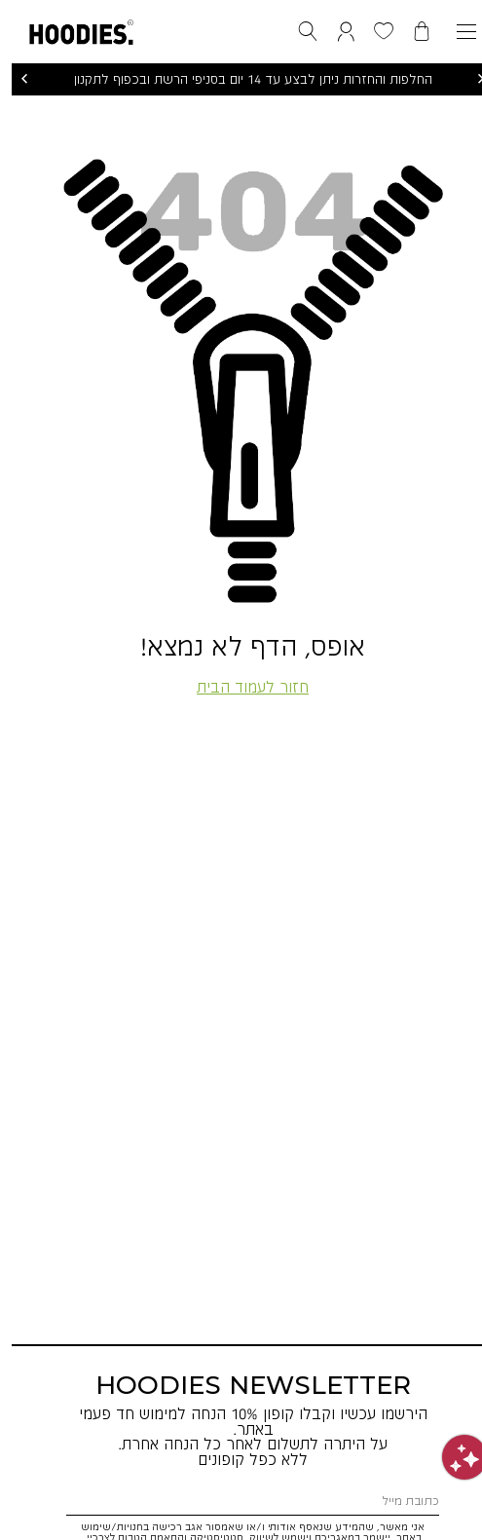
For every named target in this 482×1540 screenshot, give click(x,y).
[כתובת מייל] (241, 1500)
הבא (469, 79)
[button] (70, 28)
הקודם (12, 79)
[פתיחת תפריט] (454, 31)
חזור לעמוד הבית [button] (241, 686)
